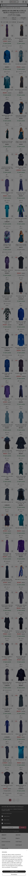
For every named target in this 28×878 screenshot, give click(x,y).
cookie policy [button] (11, 860)
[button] (26, 850)
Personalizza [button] (14, 874)
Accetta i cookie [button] (14, 871)
